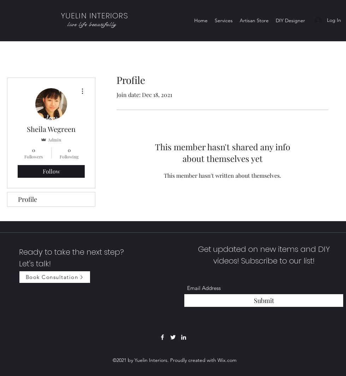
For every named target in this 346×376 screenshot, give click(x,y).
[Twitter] (173, 337)
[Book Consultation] (54, 277)
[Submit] (263, 301)
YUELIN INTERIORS (94, 15)
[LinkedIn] (183, 337)
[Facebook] (162, 337)
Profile (27, 199)
